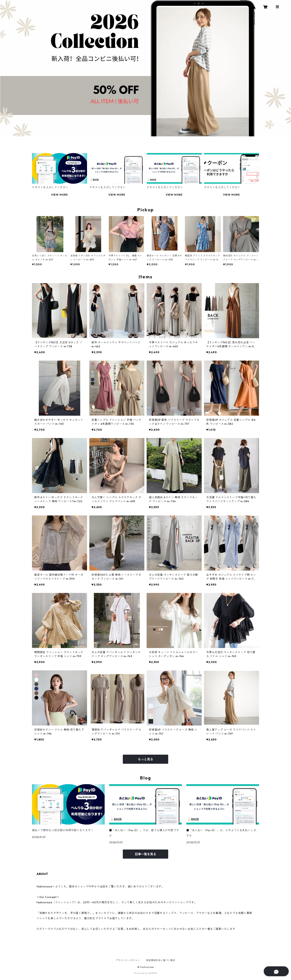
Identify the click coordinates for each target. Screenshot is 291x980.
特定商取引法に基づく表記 (160, 960)
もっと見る (145, 759)
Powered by (145, 973)
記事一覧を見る (145, 854)
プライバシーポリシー (128, 960)
